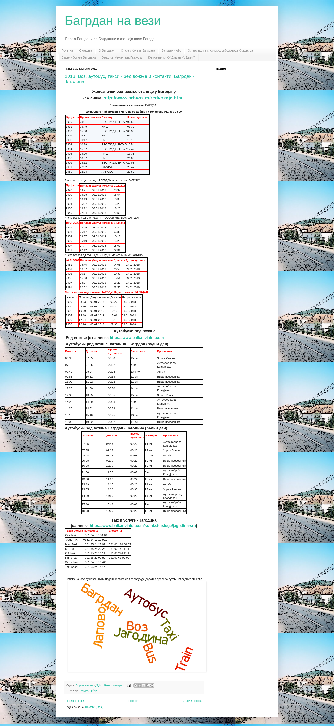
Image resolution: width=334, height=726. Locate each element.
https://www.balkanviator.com (137, 338)
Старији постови (192, 700)
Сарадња (85, 50)
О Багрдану (107, 50)
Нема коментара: (113, 685)
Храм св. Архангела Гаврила (122, 57)
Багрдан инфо (171, 50)
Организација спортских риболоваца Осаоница (220, 50)
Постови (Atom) (94, 707)
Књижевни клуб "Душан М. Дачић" (171, 57)
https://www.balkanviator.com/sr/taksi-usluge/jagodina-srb (143, 526)
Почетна (67, 50)
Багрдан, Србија (88, 690)
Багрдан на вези (113, 20)
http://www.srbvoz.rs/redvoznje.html (143, 97)
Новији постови (75, 700)
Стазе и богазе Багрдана (138, 50)
